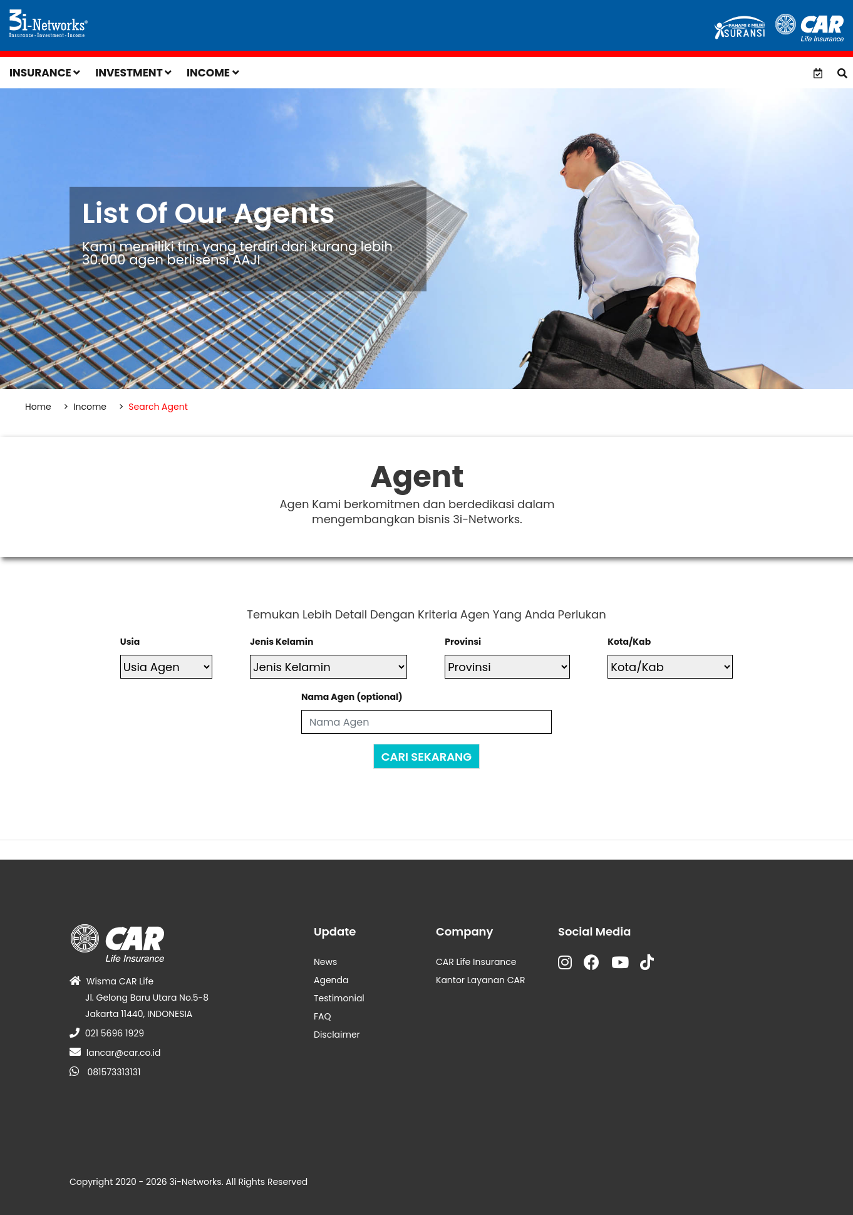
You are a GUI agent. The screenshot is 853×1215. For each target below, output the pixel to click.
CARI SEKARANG (426, 756)
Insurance (44, 72)
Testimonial (339, 998)
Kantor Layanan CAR (480, 980)
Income (213, 72)
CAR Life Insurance (476, 962)
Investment (133, 72)
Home (38, 406)
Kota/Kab (629, 641)
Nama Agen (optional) (352, 697)
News (325, 962)
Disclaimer (337, 1034)
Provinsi (463, 641)
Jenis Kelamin (281, 641)
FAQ (322, 1016)
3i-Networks (195, 1182)
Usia (130, 641)
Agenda (331, 980)
